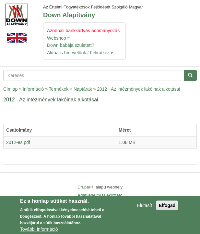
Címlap (10, 89)
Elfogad (167, 206)
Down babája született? (70, 45)
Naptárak (83, 89)
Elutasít (144, 206)
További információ (39, 230)
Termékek (59, 89)
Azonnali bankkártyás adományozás (83, 30)
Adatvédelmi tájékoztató (99, 195)
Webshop (59, 38)
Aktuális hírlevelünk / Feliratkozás (80, 52)
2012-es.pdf (18, 142)
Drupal (85, 187)
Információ (33, 89)
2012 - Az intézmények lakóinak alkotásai (138, 89)
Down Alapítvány (69, 15)
